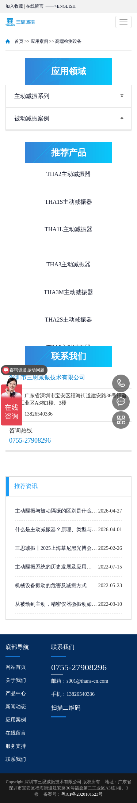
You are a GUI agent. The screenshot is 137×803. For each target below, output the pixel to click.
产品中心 (15, 693)
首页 (19, 41)
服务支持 (15, 746)
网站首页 (15, 667)
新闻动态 (15, 706)
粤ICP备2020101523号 (82, 794)
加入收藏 (14, 6)
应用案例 (39, 41)
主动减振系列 (31, 96)
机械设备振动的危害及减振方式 (51, 585)
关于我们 (15, 680)
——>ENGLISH (61, 6)
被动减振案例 (31, 118)
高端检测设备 (68, 41)
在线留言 (34, 6)
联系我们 (15, 759)
